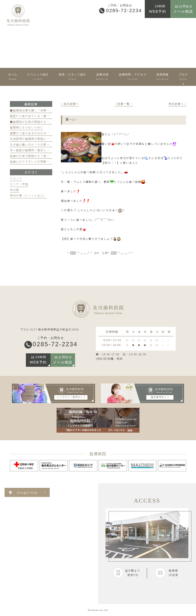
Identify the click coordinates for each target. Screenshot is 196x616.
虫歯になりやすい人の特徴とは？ (33, 161)
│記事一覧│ (123, 104)
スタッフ (16, 178)
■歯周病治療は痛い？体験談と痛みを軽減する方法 (45, 110)
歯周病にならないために (27, 127)
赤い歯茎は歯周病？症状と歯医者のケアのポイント (45, 150)
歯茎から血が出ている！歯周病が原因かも (39, 116)
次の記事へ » (177, 104)
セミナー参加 (19, 184)
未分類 (14, 190)
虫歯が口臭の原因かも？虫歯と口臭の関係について (45, 156)
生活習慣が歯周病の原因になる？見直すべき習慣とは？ (48, 139)
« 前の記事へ (70, 104)
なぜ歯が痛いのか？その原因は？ (33, 144)
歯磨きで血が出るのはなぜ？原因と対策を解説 (42, 133)
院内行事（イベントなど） (28, 195)
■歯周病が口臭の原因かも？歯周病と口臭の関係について (50, 122)
